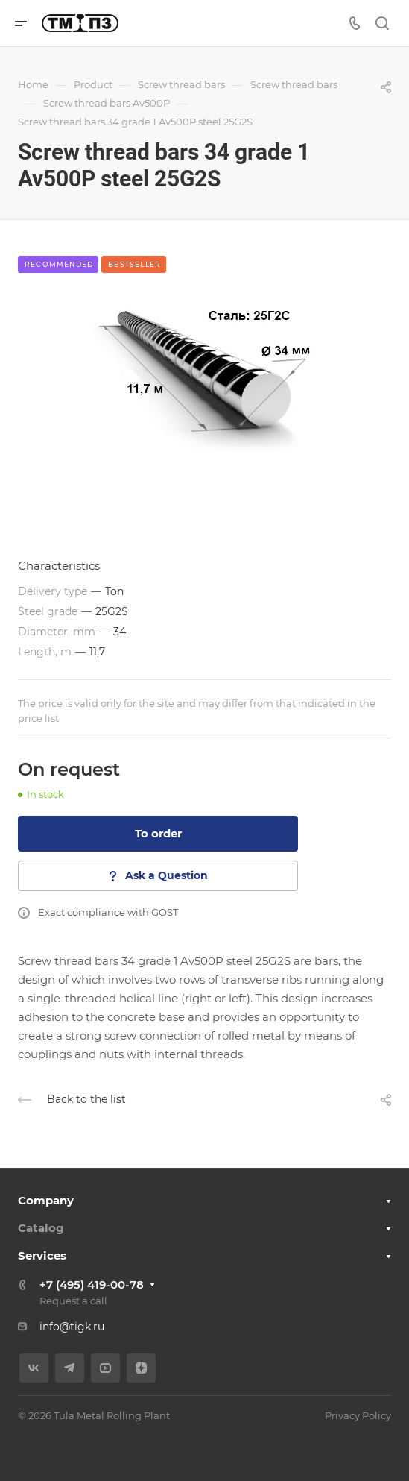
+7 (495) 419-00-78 (91, 1284)
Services (42, 1255)
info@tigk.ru (71, 1326)
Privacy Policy (358, 1415)
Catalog (41, 1228)
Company (46, 1200)
